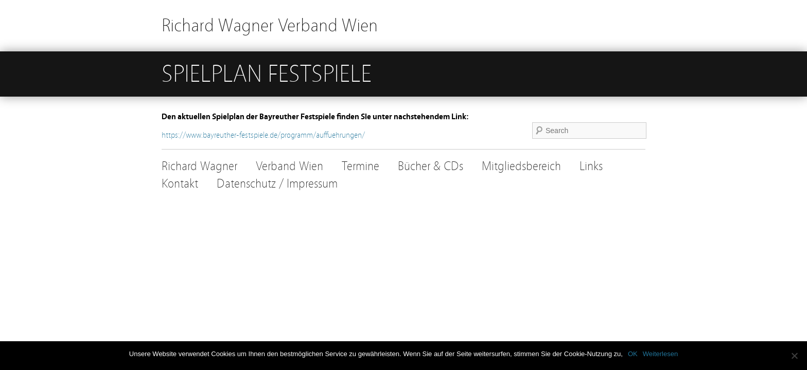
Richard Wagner (199, 166)
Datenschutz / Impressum (277, 184)
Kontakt (180, 184)
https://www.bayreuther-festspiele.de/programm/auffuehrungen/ (263, 135)
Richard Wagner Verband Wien (270, 25)
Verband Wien (289, 166)
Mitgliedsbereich (521, 166)
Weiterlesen (660, 354)
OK (633, 354)
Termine (360, 166)
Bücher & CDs (430, 166)
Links (591, 166)
